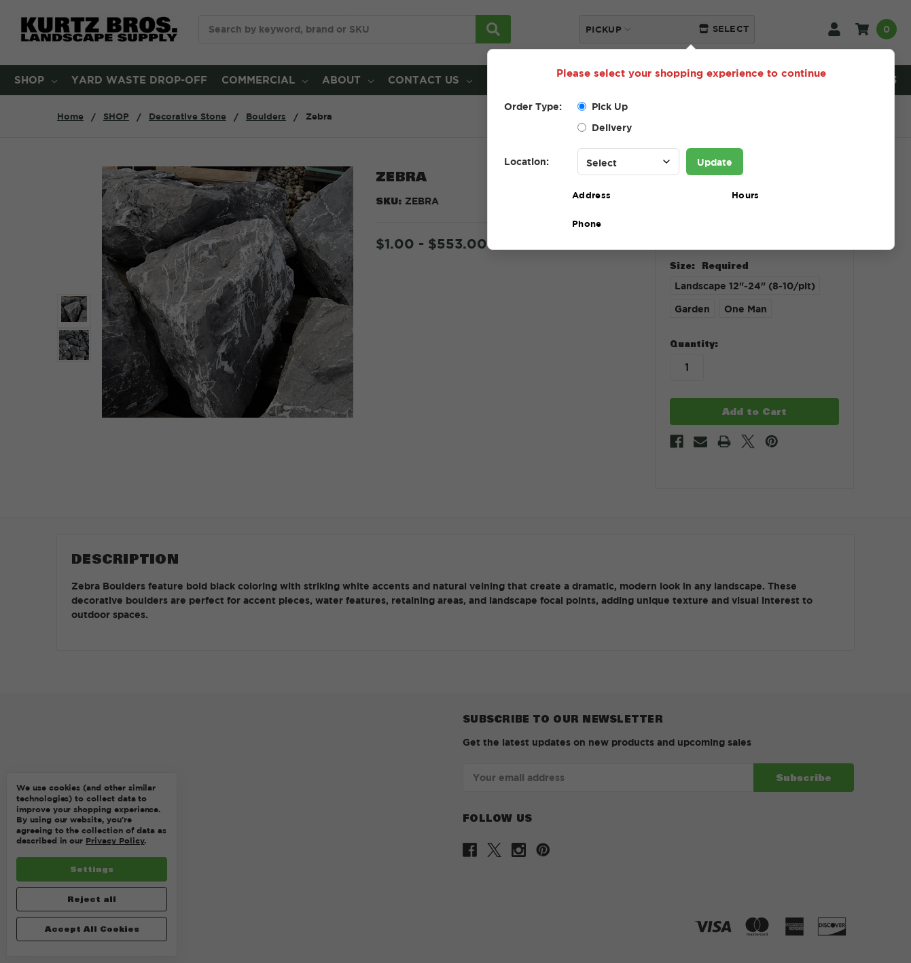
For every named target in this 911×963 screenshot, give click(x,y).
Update (714, 162)
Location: (526, 161)
